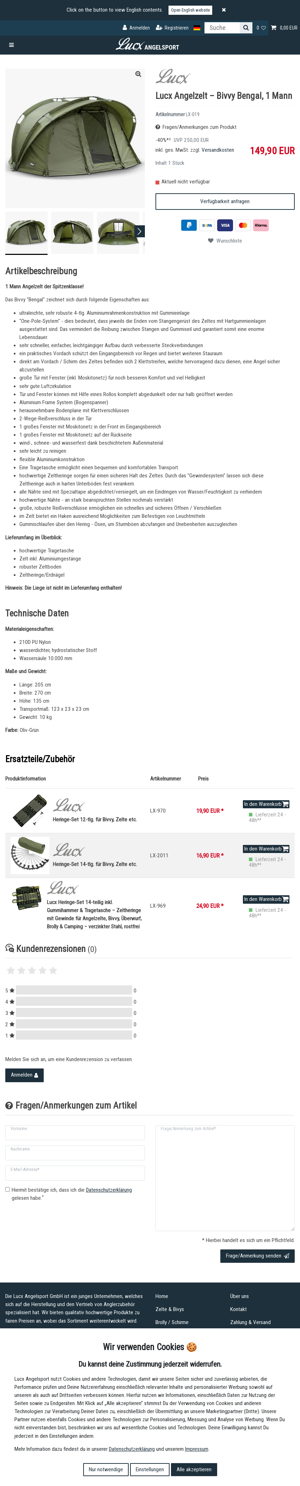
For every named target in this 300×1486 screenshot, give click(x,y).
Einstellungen (150, 1469)
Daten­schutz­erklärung (132, 1449)
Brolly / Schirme (172, 1322)
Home (161, 1296)
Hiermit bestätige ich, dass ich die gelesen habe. (72, 1194)
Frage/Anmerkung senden (257, 1256)
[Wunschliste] (261, 28)
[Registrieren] (172, 28)
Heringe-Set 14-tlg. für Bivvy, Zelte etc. (99, 855)
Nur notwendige (106, 1469)
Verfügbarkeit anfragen (225, 201)
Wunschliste (225, 240)
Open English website (190, 10)
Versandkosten (218, 150)
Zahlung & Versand (250, 1322)
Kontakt (238, 1309)
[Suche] (246, 27)
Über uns (239, 1296)
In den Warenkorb (266, 804)
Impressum (196, 1449)
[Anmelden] (136, 28)
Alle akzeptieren (194, 1469)
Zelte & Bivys (169, 1309)
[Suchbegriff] (222, 27)
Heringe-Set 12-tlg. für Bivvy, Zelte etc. (99, 810)
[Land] (197, 28)
